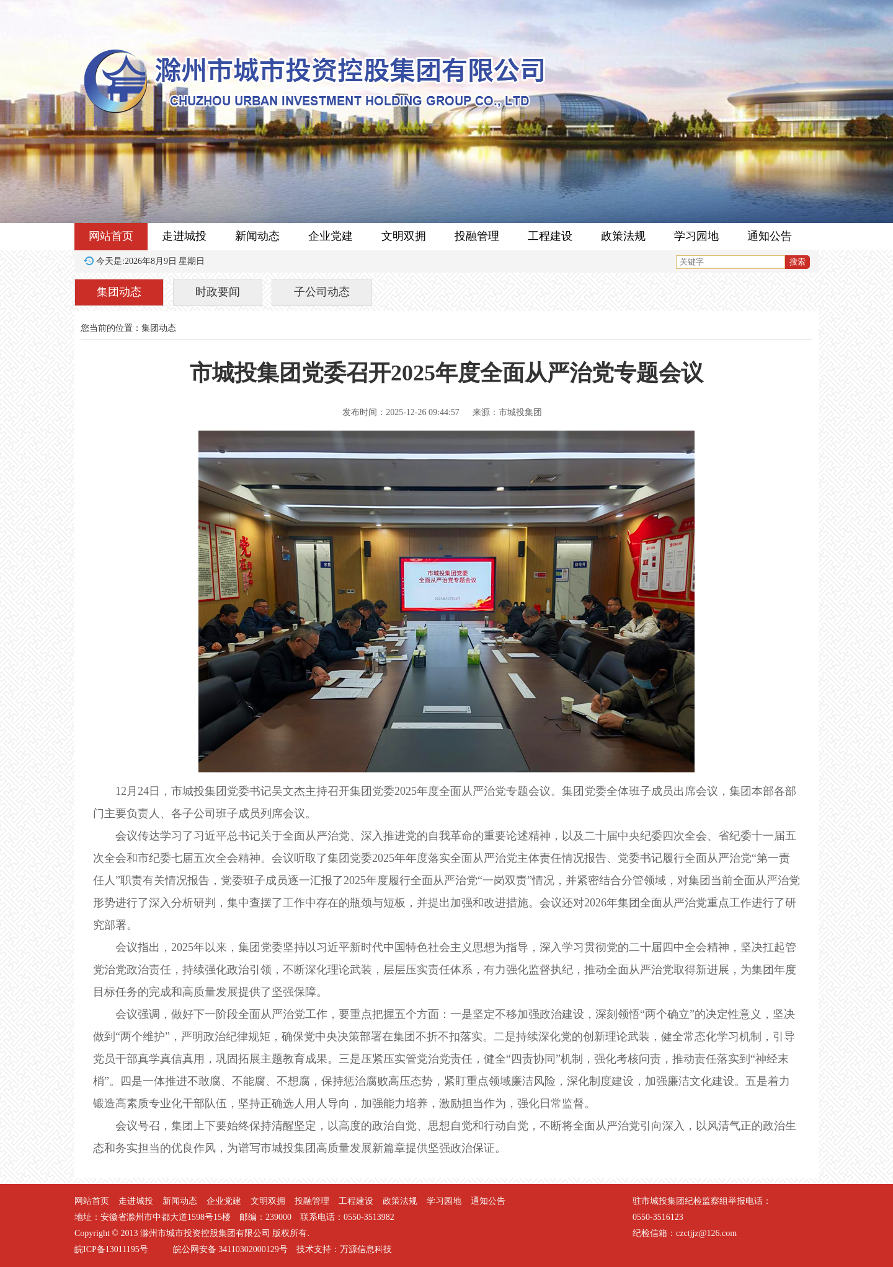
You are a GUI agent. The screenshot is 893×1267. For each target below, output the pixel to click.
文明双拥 (403, 236)
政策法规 (623, 236)
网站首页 (111, 236)
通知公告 (769, 236)
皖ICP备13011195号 (111, 1249)
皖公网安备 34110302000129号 (230, 1249)
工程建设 (550, 236)
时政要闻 (217, 292)
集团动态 (119, 292)
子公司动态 (322, 292)
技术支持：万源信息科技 (344, 1249)
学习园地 (696, 236)
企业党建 (330, 236)
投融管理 (477, 236)
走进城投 (184, 236)
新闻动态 (257, 236)
